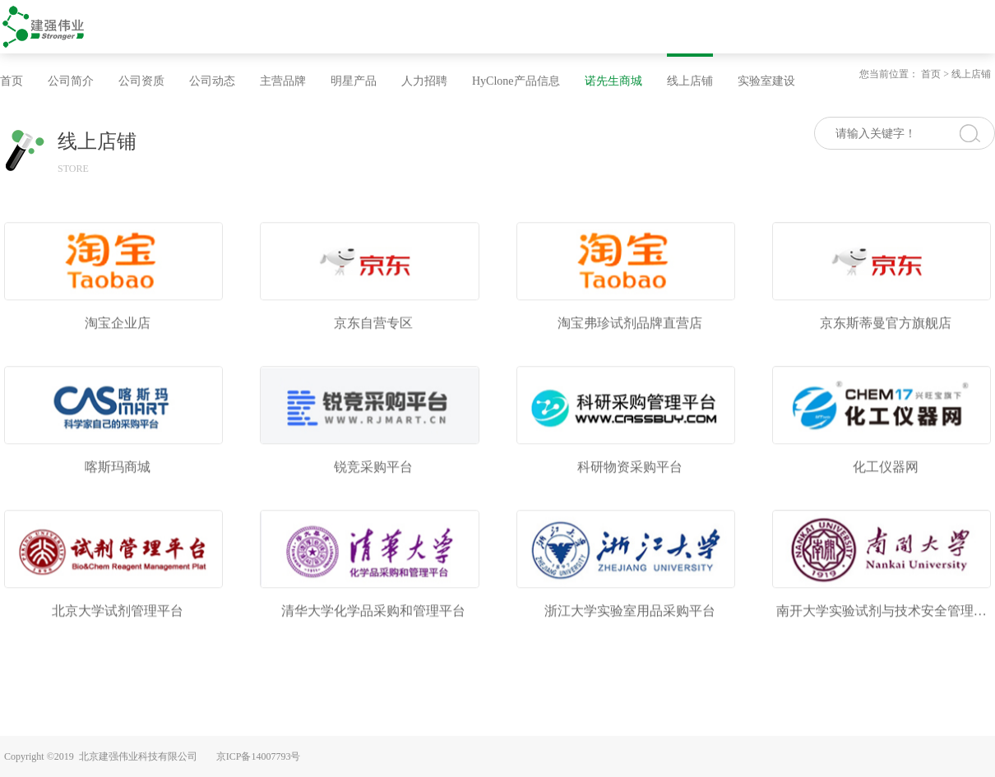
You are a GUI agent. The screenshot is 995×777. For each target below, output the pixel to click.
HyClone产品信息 (516, 81)
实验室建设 (766, 81)
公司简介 (71, 81)
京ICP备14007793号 (258, 756)
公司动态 (212, 81)
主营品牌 (283, 81)
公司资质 (141, 81)
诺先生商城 (613, 81)
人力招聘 (424, 81)
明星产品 (354, 81)
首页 (11, 81)
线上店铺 (690, 81)
